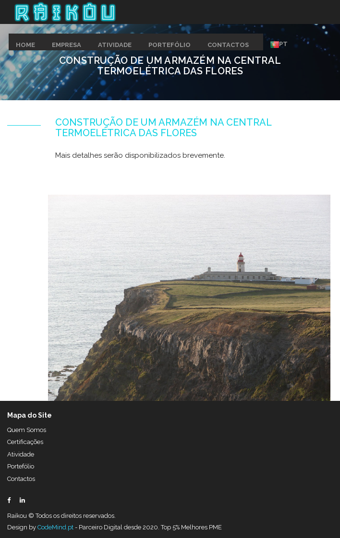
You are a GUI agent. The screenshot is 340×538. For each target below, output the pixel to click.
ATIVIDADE (115, 44)
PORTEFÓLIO (169, 44)
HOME (25, 44)
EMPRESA (66, 44)
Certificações (25, 441)
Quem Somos (26, 429)
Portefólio (20, 466)
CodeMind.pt (55, 527)
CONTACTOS (228, 44)
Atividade (20, 454)
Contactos (21, 478)
